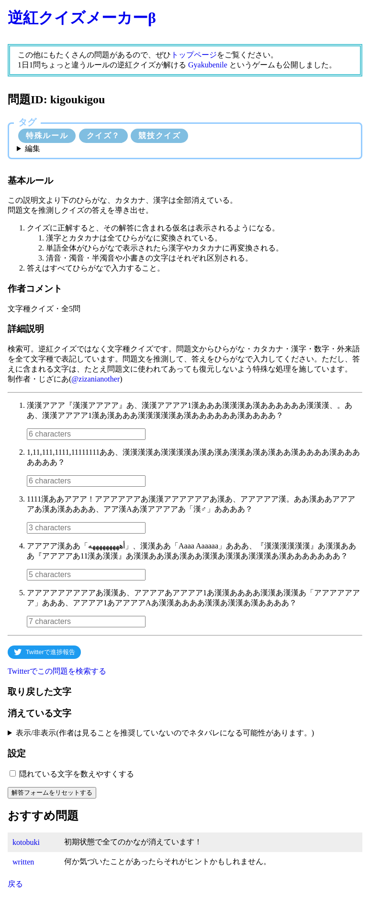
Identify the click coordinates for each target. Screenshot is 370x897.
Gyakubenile (207, 65)
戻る (15, 884)
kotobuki (26, 842)
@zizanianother (95, 379)
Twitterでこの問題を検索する (57, 671)
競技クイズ (159, 135)
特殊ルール (47, 135)
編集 (32, 148)
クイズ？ (103, 135)
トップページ (194, 55)
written (23, 862)
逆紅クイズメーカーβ (82, 17)
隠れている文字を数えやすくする (76, 774)
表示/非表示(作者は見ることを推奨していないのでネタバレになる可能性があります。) (165, 733)
